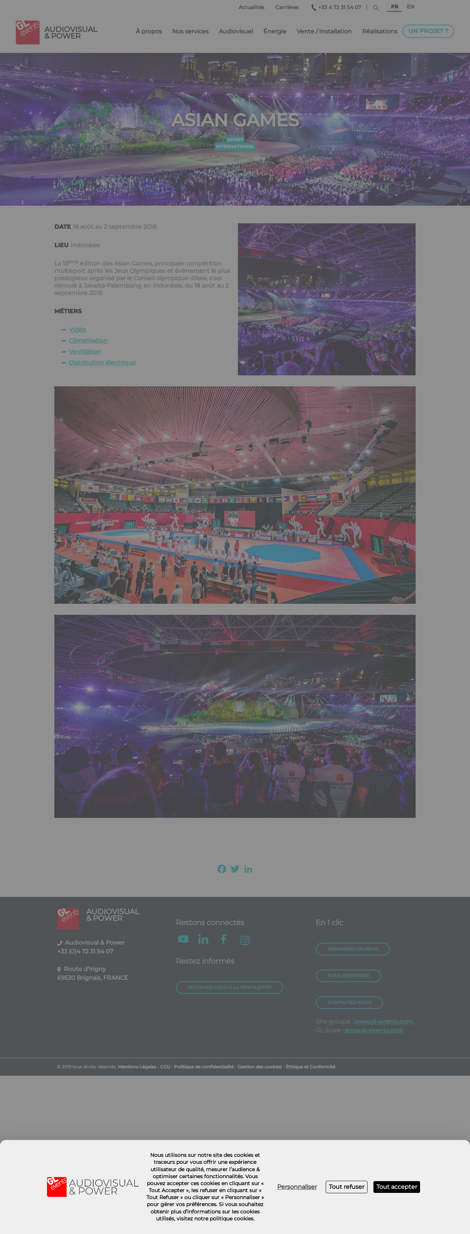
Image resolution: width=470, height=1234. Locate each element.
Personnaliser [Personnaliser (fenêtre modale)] (297, 1186)
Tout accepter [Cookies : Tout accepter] (396, 1186)
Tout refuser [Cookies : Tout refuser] (346, 1186)
